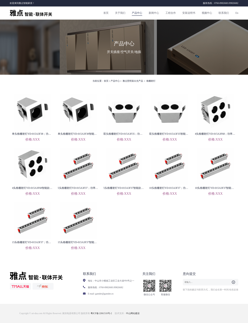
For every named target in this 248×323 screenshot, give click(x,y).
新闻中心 (154, 13)
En (236, 13)
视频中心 (207, 13)
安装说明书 (188, 13)
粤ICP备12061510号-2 (101, 313)
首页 (106, 13)
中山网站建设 (133, 313)
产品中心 (137, 13)
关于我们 (120, 13)
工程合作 (170, 13)
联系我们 (224, 13)
